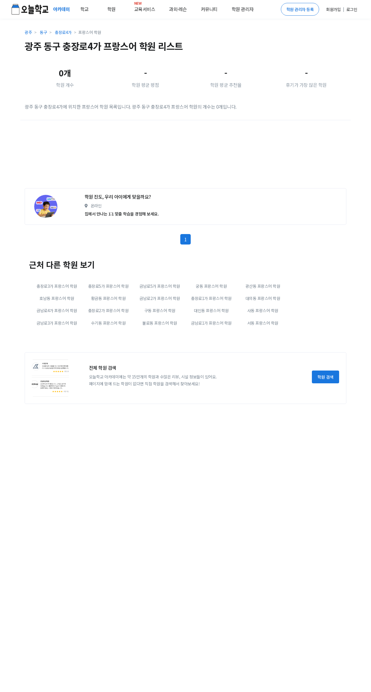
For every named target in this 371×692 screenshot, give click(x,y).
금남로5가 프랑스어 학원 (159, 286)
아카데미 (62, 9)
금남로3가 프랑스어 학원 (57, 323)
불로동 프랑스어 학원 (159, 323)
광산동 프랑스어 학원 (262, 286)
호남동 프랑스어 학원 (56, 298)
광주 (28, 32)
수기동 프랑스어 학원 (108, 323)
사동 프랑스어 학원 (262, 310)
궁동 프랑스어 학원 (211, 286)
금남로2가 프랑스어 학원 (159, 298)
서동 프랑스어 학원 (262, 323)
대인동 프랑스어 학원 (211, 310)
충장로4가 (63, 32)
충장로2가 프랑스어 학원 (108, 310)
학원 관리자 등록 (300, 9)
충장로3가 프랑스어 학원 (57, 286)
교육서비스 (144, 7)
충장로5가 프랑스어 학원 (108, 286)
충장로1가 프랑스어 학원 (211, 298)
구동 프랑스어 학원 (159, 310)
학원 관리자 (243, 9)
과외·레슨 (178, 9)
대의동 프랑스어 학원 (262, 298)
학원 (111, 9)
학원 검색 (325, 377)
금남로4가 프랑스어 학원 (57, 310)
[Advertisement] (185, 156)
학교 (84, 9)
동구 (43, 32)
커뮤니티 (209, 9)
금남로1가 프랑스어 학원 (211, 323)
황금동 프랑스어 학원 (108, 298)
